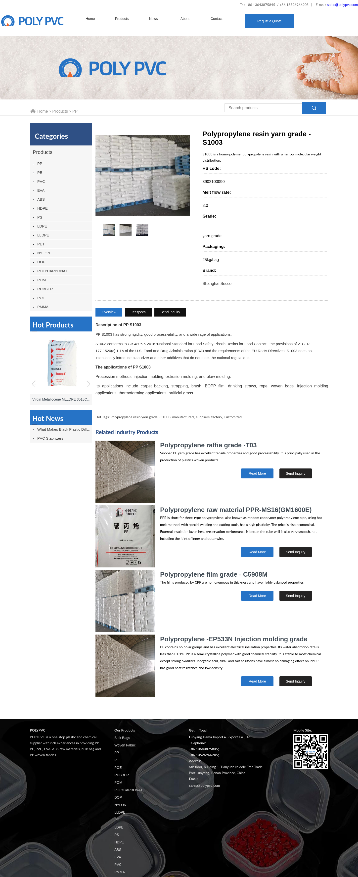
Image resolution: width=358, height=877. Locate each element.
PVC (41, 181)
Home (90, 19)
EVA (41, 190)
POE (41, 298)
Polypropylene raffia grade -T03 (208, 445)
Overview (109, 312)
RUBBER (45, 289)
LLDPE (43, 235)
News (153, 19)
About (185, 19)
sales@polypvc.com (342, 5)
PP (75, 111)
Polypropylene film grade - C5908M (214, 574)
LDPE (42, 226)
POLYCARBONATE (53, 271)
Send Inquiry (170, 312)
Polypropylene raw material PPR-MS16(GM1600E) (236, 509)
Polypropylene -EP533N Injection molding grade (233, 639)
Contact (217, 19)
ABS (41, 199)
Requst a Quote (269, 21)
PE (39, 172)
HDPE (42, 208)
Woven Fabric (125, 745)
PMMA (42, 307)
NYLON (43, 253)
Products (122, 19)
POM (41, 280)
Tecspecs (138, 312)
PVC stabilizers (50, 438)
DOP (41, 262)
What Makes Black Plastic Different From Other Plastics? (64, 429)
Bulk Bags (122, 738)
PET (41, 244)
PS (39, 217)
